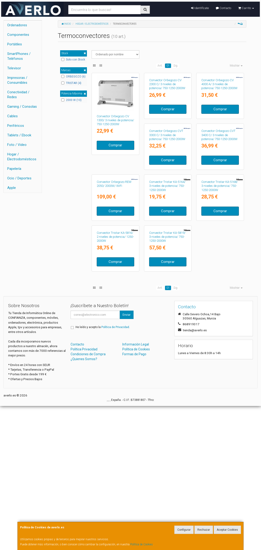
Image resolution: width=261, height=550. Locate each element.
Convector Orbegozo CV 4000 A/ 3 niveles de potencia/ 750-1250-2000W (219, 120)
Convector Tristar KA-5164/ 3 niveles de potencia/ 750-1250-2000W (115, 294)
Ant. (160, 65)
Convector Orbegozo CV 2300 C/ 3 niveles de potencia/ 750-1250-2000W (167, 120)
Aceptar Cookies (227, 529)
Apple (11, 188)
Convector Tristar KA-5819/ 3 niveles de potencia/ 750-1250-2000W (115, 381)
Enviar (126, 458)
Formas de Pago (134, 498)
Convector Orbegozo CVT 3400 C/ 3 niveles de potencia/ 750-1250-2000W (167, 207)
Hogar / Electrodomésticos (21, 156)
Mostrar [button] (236, 65)
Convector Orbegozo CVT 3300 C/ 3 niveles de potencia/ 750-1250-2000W (115, 207)
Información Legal (135, 488)
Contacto (223, 8)
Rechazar (203, 529)
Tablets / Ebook (19, 135)
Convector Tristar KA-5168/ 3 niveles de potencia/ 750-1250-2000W (167, 294)
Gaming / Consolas (22, 106)
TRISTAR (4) (71, 83)
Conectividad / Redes (18, 94)
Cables (12, 116)
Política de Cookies (141, 544)
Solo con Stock (73, 59)
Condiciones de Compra (88, 498)
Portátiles (14, 44)
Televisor (14, 68)
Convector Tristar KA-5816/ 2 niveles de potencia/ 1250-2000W (219, 294)
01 (168, 65)
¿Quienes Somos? (84, 503)
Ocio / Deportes (19, 178)
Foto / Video (17, 145)
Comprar (115, 145)
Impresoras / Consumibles (17, 80)
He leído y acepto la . (103, 471)
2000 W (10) (71, 100)
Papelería (14, 169)
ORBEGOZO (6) (73, 76)
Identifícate (200, 8)
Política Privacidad (84, 493)
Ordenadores (17, 25)
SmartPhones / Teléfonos (19, 56)
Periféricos (15, 126)
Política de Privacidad (115, 471)
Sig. (175, 65)
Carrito (246, 8)
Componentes (18, 35)
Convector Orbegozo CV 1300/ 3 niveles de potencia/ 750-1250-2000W (115, 120)
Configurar (184, 529)
